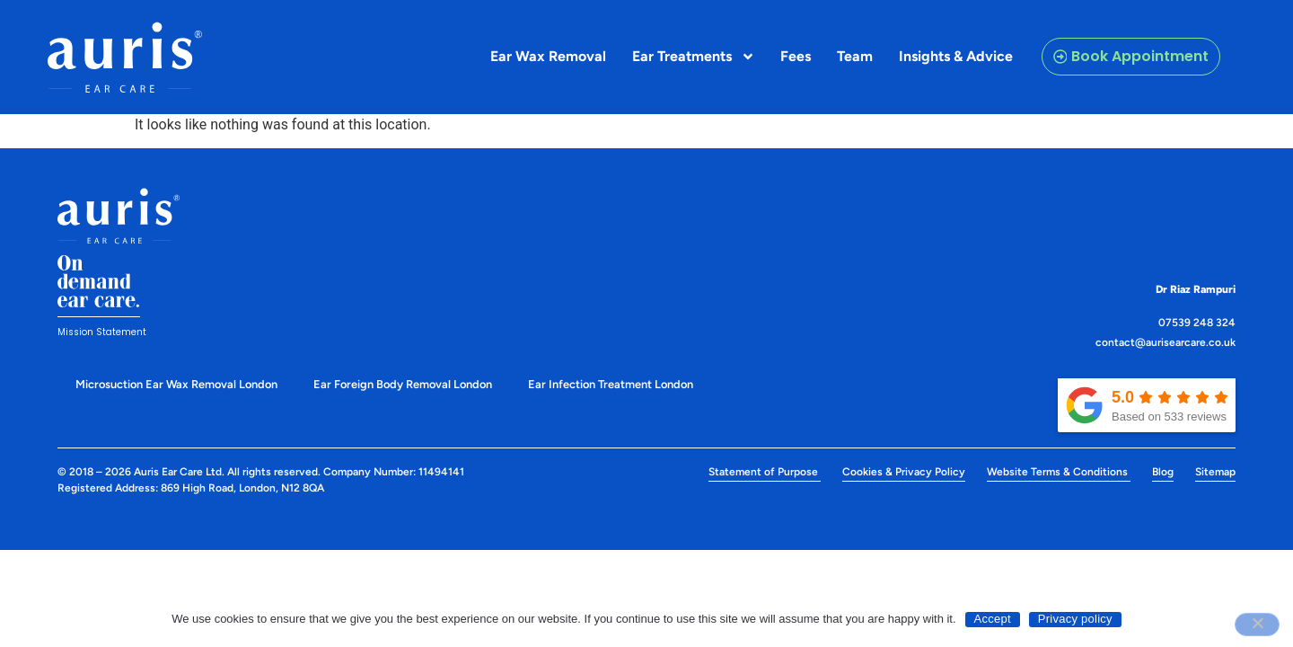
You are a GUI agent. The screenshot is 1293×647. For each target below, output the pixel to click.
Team (855, 56)
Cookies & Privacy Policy (903, 471)
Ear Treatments (693, 56)
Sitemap (1215, 471)
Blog (1163, 471)
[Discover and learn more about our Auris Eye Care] (125, 57)
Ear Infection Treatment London (610, 384)
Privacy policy (1075, 618)
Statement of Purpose (764, 471)
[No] (1257, 624)
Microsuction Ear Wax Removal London (176, 384)
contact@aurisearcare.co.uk (1165, 342)
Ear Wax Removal (548, 56)
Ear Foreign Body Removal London (402, 384)
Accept (992, 618)
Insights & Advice (956, 56)
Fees (795, 56)
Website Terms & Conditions (1058, 471)
